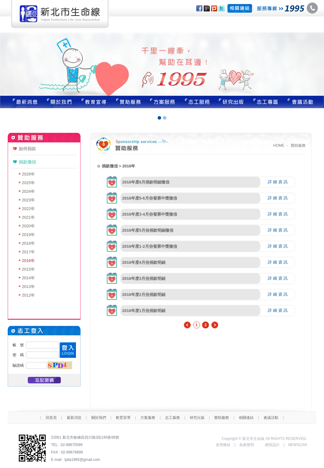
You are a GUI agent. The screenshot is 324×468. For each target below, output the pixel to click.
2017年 (28, 252)
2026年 (28, 174)
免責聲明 (246, 445)
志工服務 (197, 102)
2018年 (28, 243)
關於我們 (59, 102)
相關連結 (246, 417)
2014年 (28, 278)
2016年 (28, 260)
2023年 (28, 200)
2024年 (28, 191)
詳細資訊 (278, 181)
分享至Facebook (199, 8)
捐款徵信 (27, 161)
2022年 (28, 208)
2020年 (28, 226)
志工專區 (266, 102)
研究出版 (232, 102)
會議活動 (271, 417)
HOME (278, 145)
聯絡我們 (304, 102)
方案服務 (163, 102)
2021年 (28, 217)
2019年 (28, 234)
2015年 (28, 269)
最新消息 (21, 102)
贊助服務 (128, 102)
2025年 (28, 182)
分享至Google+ (207, 8)
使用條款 (223, 445)
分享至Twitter (221, 8)
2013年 (28, 286)
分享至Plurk (214, 8)
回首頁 (51, 417)
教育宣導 (94, 102)
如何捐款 (27, 148)
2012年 (28, 295)
